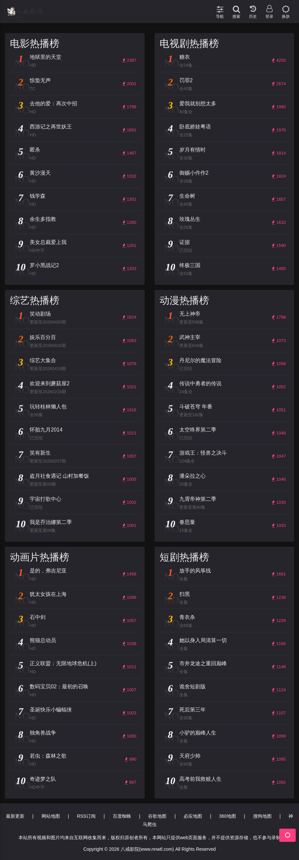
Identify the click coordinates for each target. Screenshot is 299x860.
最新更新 (15, 816)
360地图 (227, 816)
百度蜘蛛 (122, 816)
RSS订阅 (86, 816)
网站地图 (51, 816)
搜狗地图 (262, 816)
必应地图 (193, 816)
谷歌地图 (157, 816)
